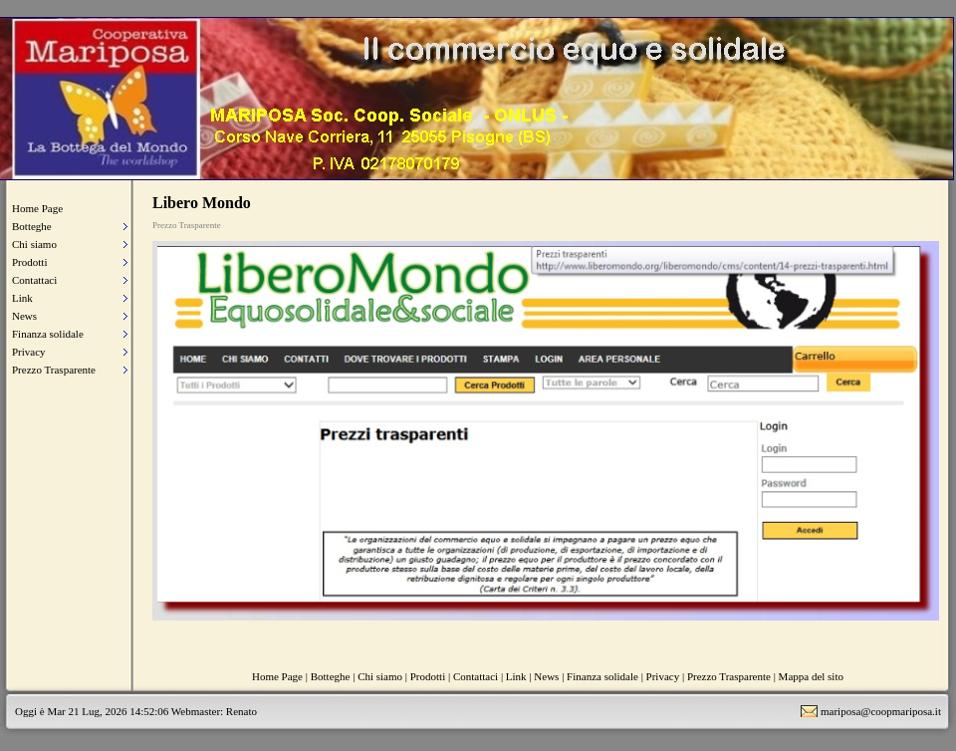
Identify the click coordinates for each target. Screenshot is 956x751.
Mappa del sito (811, 676)
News (24, 316)
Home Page (37, 208)
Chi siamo (34, 244)
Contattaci (34, 280)
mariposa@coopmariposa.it (881, 711)
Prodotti (29, 262)
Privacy (29, 352)
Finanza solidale (48, 334)
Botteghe (32, 226)
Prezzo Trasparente (54, 370)
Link (22, 298)
